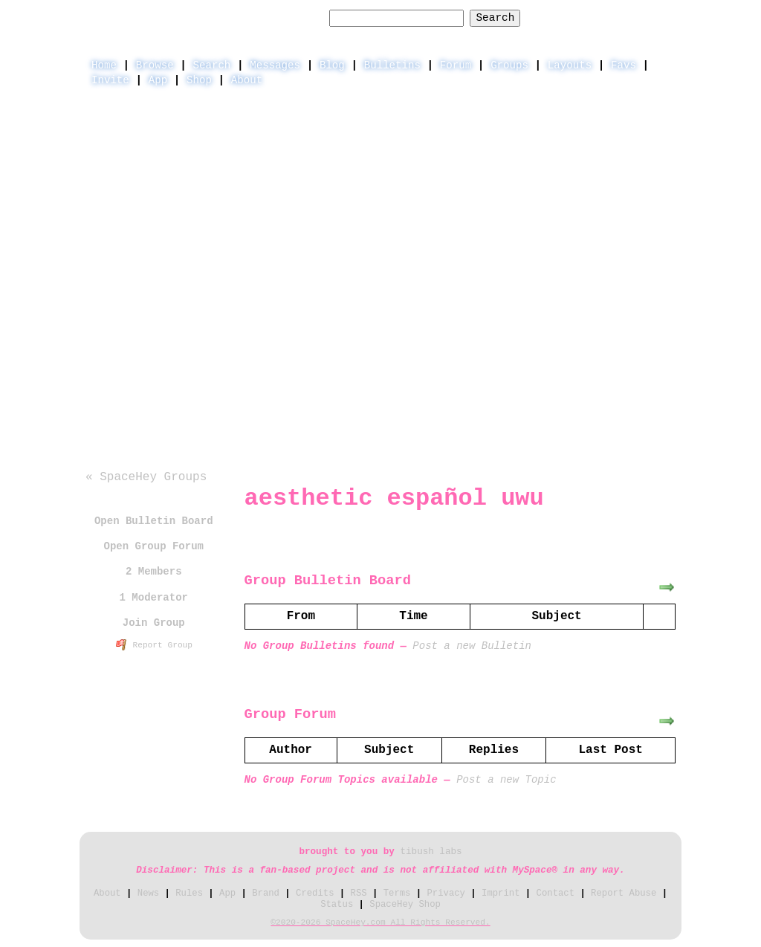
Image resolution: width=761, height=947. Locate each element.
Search (495, 18)
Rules (189, 893)
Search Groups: (278, 18)
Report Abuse (623, 893)
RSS (359, 893)
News (148, 893)
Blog (332, 65)
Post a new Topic (506, 780)
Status (336, 904)
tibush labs (431, 852)
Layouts (570, 65)
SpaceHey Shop (405, 904)
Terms (397, 893)
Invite (110, 80)
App (158, 80)
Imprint (500, 893)
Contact (555, 893)
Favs (623, 65)
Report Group (154, 645)
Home (104, 65)
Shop (199, 80)
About (246, 80)
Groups (509, 65)
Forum (455, 65)
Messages (275, 65)
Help (553, 17)
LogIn (600, 17)
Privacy (446, 893)
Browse (155, 65)
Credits (315, 893)
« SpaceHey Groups (146, 477)
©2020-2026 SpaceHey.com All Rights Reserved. (380, 922)
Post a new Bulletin (471, 646)
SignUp (654, 17)
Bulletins (392, 65)
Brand (265, 893)
